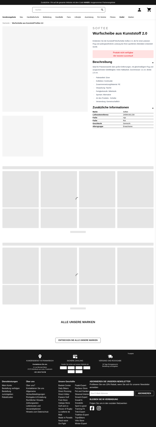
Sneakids (79, 403)
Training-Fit (80, 409)
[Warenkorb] (149, 9)
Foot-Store (63, 400)
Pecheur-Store (81, 389)
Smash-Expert (81, 397)
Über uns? (30, 386)
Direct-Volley (63, 394)
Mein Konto (7, 386)
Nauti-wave (63, 421)
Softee (101, 28)
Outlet (121, 17)
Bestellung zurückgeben (110, 366)
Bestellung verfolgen (11, 389)
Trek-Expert (80, 412)
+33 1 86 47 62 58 (40, 372)
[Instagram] (98, 409)
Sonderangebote (9, 17)
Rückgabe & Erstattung (36, 397)
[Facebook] (92, 409)
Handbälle (59, 17)
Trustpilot (131, 354)
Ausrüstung (89, 17)
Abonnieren (144, 394)
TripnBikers (80, 418)
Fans (69, 17)
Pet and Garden (82, 391)
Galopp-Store (64, 403)
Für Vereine (101, 17)
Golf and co (63, 406)
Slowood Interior (82, 394)
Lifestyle (78, 17)
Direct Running (64, 391)
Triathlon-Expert (82, 415)
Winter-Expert (81, 424)
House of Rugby (65, 409)
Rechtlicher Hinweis (34, 400)
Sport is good (80, 406)
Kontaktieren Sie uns (40, 364)
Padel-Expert (80, 386)
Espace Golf (63, 397)
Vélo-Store (79, 421)
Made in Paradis (65, 418)
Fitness (113, 17)
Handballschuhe (33, 17)
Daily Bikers (63, 389)
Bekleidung (47, 17)
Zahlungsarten (32, 403)
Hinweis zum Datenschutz (37, 412)
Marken (131, 17)
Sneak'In (79, 400)
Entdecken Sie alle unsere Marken (78, 340)
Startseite (6, 23)
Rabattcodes (7, 397)
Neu (21, 17)
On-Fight (62, 424)
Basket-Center (64, 386)
